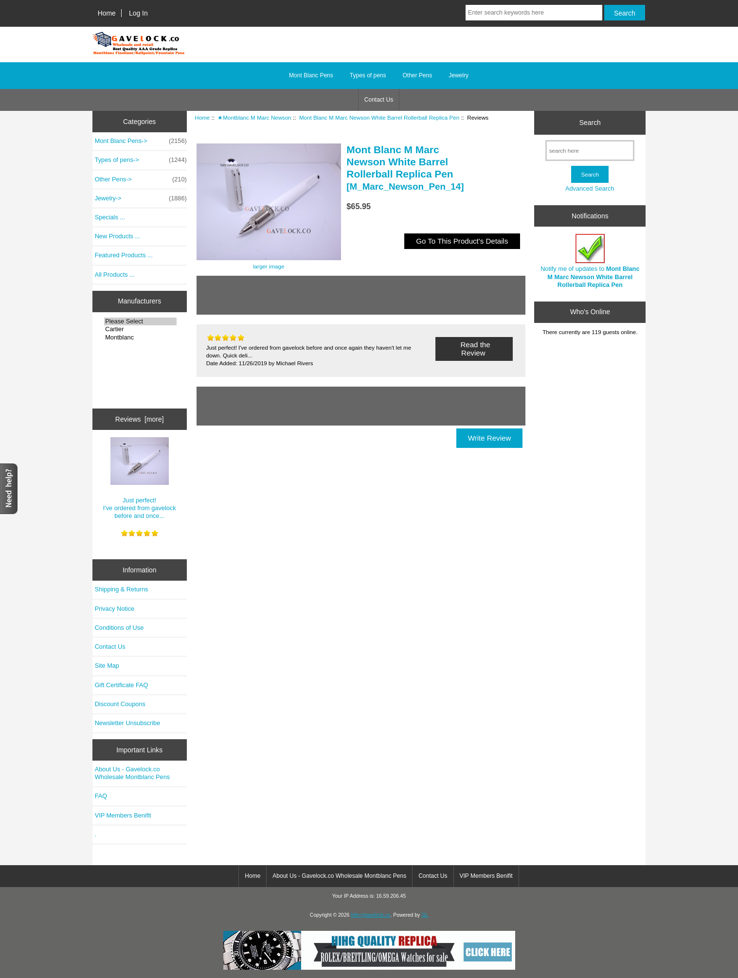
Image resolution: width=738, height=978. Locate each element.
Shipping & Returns (121, 589)
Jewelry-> (141, 198)
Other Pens (417, 75)
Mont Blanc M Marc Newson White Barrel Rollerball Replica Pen (379, 117)
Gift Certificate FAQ (121, 685)
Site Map (107, 665)
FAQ (101, 796)
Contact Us (378, 99)
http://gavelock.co (370, 915)
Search (590, 122)
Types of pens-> (141, 160)
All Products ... (115, 274)
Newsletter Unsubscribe (128, 723)
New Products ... (118, 236)
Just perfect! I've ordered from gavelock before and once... (139, 478)
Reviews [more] (139, 419)
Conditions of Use (119, 627)
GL (424, 915)
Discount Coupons (120, 704)
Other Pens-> (141, 179)
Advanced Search (589, 188)
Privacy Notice (114, 608)
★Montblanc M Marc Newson (254, 117)
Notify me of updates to (589, 261)
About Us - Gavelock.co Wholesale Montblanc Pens (132, 773)
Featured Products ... (124, 255)
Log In (138, 13)
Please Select (140, 321)
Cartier (140, 329)
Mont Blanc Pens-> (141, 141)
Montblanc (140, 337)
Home (107, 13)
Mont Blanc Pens (311, 75)
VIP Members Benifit (123, 815)
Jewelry (458, 75)
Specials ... (110, 217)
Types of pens (368, 75)
